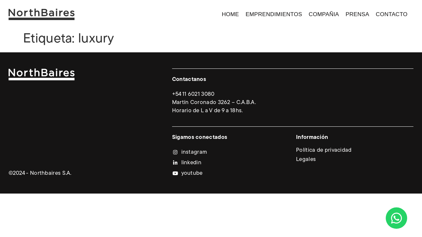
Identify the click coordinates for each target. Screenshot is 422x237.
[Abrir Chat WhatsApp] (396, 218)
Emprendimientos (274, 14)
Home (230, 14)
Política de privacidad (324, 150)
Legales (306, 159)
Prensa (357, 14)
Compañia (324, 14)
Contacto (391, 14)
